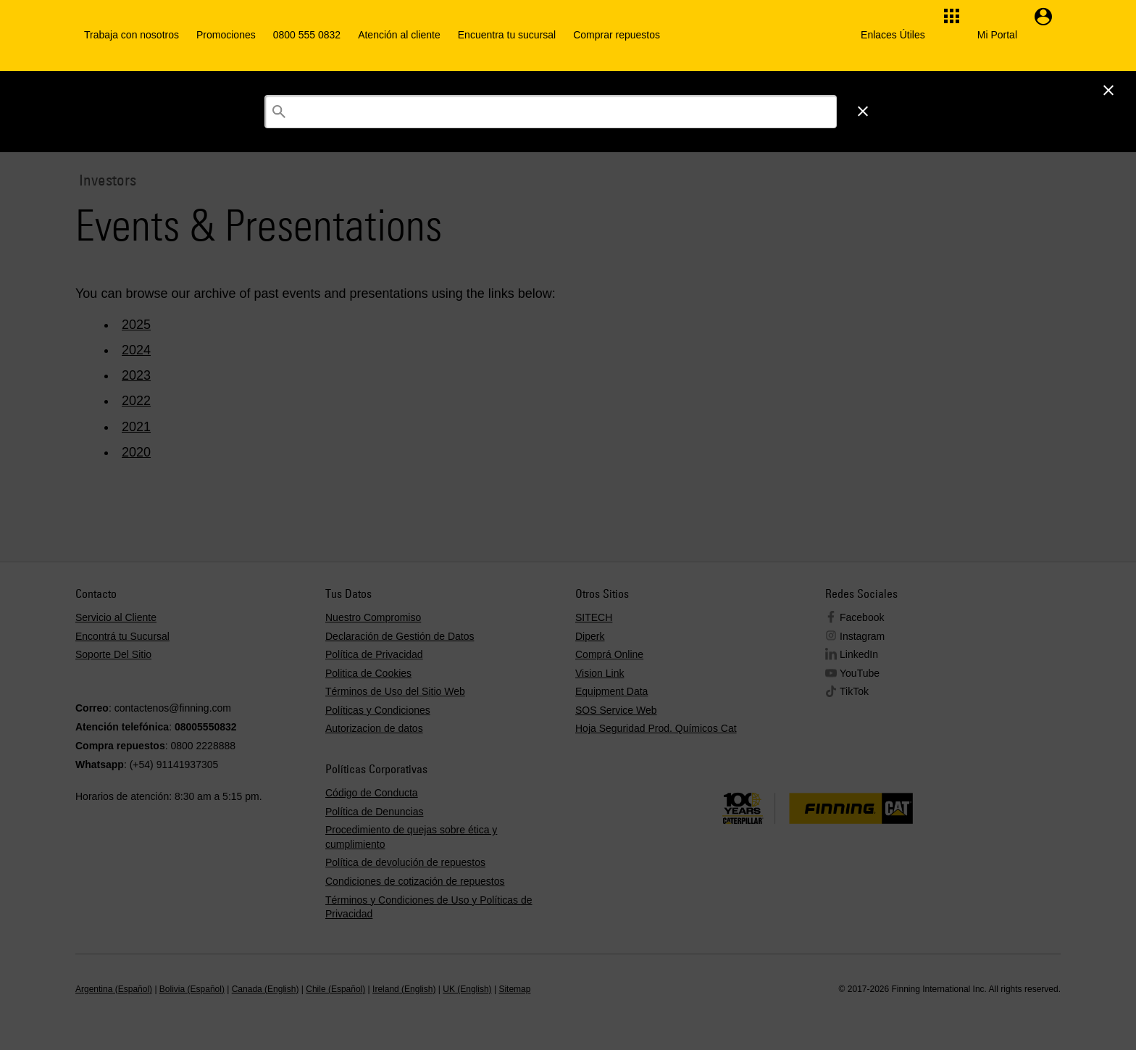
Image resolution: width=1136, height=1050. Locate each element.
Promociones (226, 35)
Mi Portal (997, 35)
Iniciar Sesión (899, 89)
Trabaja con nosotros (131, 35)
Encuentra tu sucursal (507, 35)
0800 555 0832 (307, 35)
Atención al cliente (399, 35)
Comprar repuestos (616, 35)
